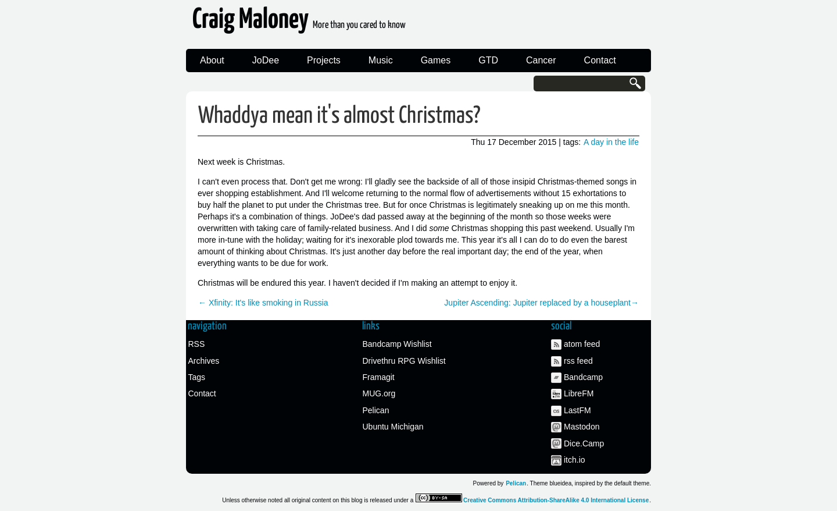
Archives (204, 360)
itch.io (574, 459)
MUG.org (379, 393)
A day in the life (611, 142)
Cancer (541, 60)
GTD (488, 60)
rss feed (578, 360)
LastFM (577, 410)
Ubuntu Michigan (393, 426)
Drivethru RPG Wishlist (404, 360)
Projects (324, 60)
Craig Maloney (299, 23)
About (212, 60)
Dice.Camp (584, 443)
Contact (600, 60)
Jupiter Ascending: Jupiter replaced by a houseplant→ (541, 302)
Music (381, 60)
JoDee (265, 60)
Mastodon (581, 426)
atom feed (582, 344)
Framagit (379, 377)
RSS (196, 344)
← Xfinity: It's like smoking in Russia (263, 302)
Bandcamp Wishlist (397, 344)
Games (436, 60)
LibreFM (578, 393)
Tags (197, 377)
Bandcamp (583, 377)
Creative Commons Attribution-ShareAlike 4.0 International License (556, 500)
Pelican (376, 410)
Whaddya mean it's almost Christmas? (339, 116)
